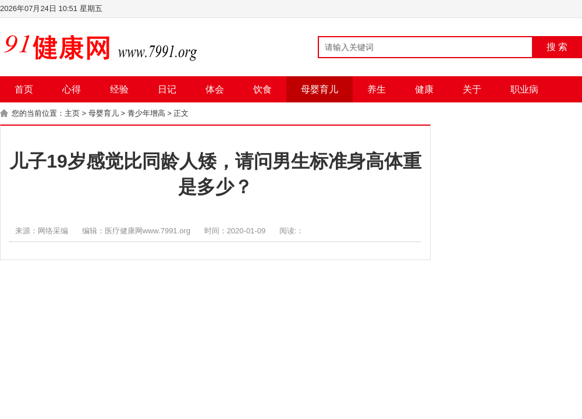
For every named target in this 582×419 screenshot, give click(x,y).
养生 (376, 89)
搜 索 (556, 47)
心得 (71, 89)
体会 (214, 89)
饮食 (262, 89)
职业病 (524, 89)
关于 (472, 89)
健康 (424, 89)
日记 (167, 89)
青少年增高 (146, 113)
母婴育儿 (319, 89)
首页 (24, 89)
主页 (72, 113)
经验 (119, 89)
